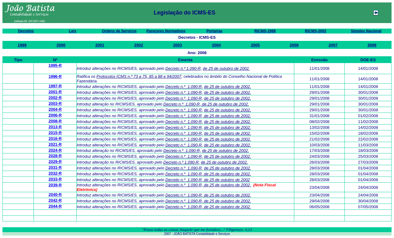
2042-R (55, 200)
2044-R (55, 206)
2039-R (55, 185)
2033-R (55, 179)
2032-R (55, 173)
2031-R (55, 167)
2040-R (55, 194)
